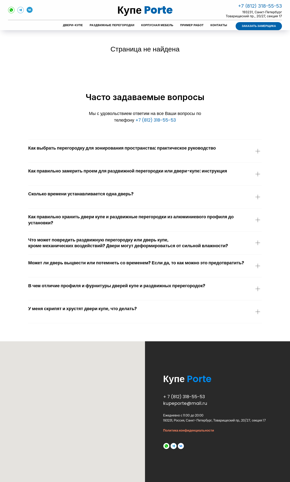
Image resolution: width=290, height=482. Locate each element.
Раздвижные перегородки (112, 25)
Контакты (218, 25)
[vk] (30, 11)
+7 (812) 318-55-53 (260, 6)
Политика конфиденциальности (188, 430)
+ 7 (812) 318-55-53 (184, 397)
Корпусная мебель (157, 25)
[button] (259, 26)
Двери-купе (73, 25)
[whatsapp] (11, 12)
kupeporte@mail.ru (185, 403)
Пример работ (192, 25)
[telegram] (20, 12)
